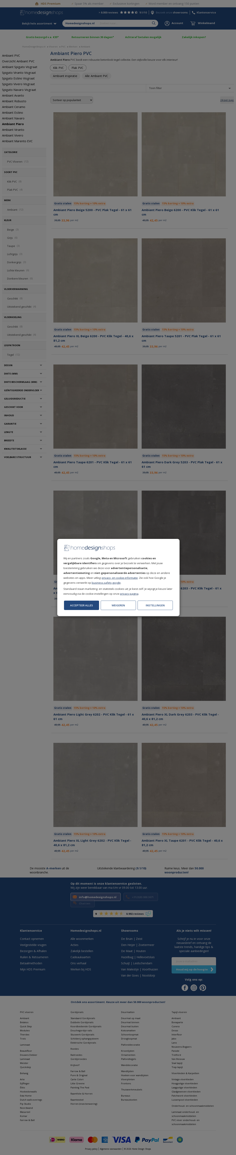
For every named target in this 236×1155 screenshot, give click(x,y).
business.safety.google (106, 583)
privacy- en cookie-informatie (120, 578)
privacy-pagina (129, 594)
